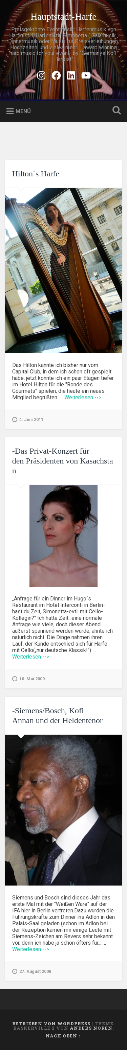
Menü (23, 111)
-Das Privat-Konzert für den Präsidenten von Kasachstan (62, 461)
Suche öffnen (115, 111)
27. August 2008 (31, 971)
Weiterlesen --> (82, 397)
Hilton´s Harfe (35, 173)
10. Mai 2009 (28, 679)
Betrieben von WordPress (51, 1023)
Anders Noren (91, 1028)
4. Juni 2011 (27, 419)
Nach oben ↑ (63, 1035)
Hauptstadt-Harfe (63, 16)
